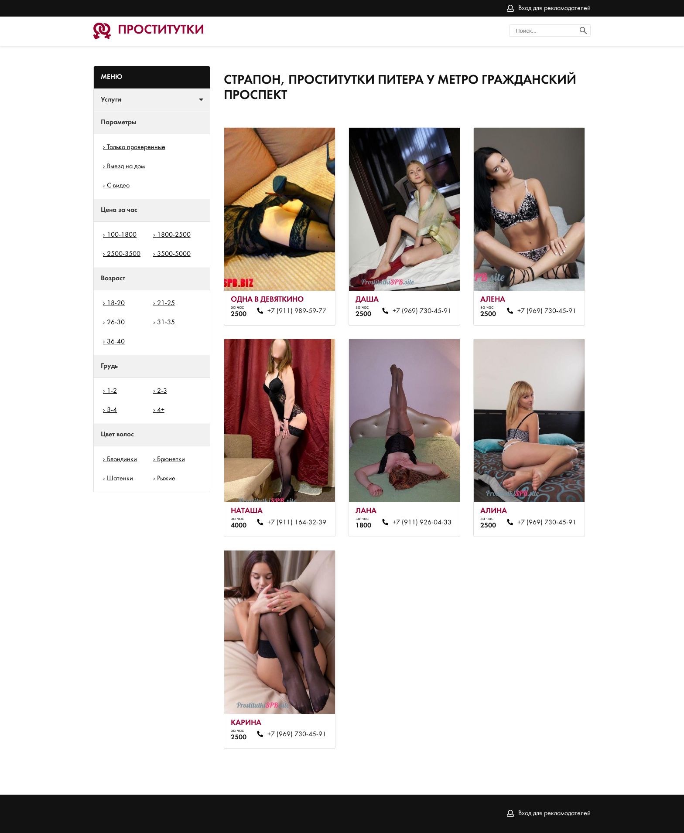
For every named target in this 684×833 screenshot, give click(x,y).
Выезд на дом (126, 166)
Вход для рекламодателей (554, 8)
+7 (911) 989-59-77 (296, 311)
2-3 (162, 391)
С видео (118, 185)
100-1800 (122, 234)
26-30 (116, 322)
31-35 (166, 322)
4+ (160, 410)
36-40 (116, 341)
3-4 (112, 410)
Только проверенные (136, 147)
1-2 (112, 391)
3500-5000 (174, 254)
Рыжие (166, 478)
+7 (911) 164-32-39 (296, 522)
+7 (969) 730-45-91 (422, 311)
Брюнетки (171, 459)
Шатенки (120, 478)
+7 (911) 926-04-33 (422, 522)
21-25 (166, 303)
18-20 (116, 303)
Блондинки (122, 459)
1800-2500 (174, 234)
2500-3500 (123, 254)
